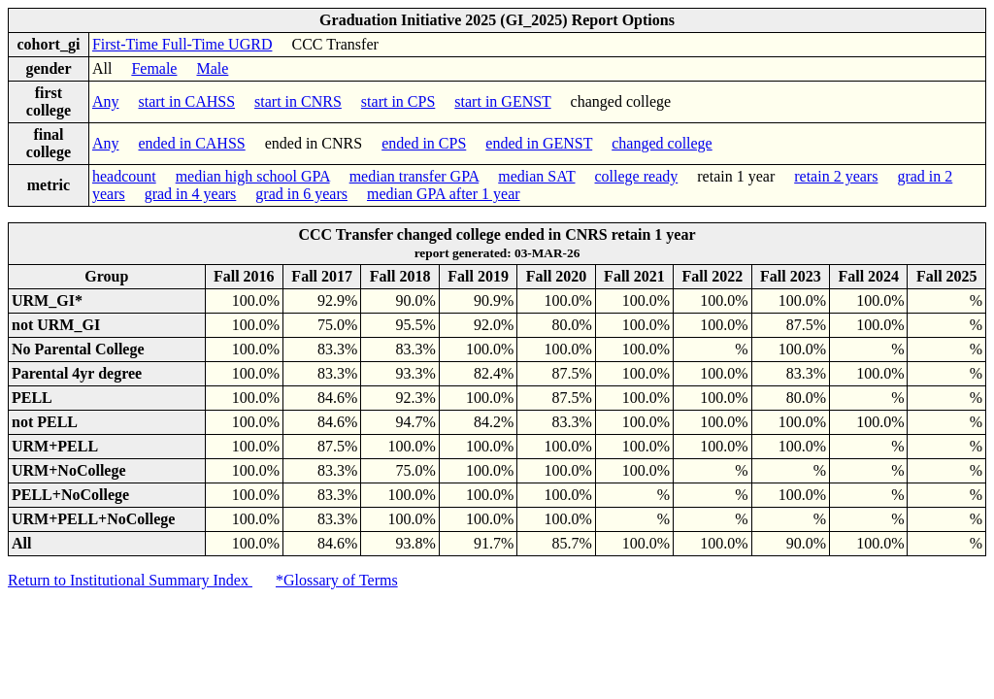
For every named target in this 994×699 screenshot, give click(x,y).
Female (154, 68)
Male (212, 68)
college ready (637, 176)
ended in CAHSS (191, 143)
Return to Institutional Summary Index (130, 580)
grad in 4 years (191, 193)
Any (105, 101)
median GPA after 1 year (443, 193)
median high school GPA (253, 176)
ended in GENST (538, 143)
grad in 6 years (301, 193)
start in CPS (398, 101)
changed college (662, 143)
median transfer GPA (414, 176)
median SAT (536, 176)
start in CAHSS (186, 101)
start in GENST (502, 101)
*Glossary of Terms (337, 580)
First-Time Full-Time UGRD (182, 44)
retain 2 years (836, 176)
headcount (124, 176)
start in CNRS (298, 101)
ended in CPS (423, 143)
